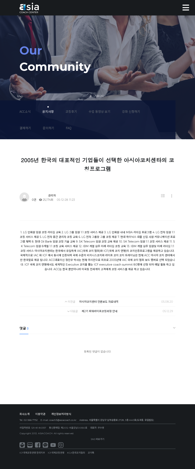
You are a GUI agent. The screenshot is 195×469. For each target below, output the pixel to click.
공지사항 (48, 111)
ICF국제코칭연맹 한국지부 (32, 452)
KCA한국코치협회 (76, 452)
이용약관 (40, 414)
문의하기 (48, 128)
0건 (33, 200)
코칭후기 (71, 111)
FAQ (68, 128)
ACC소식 (25, 111)
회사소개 (25, 414)
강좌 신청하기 (131, 111)
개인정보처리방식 (61, 414)
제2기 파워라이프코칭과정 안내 (99, 311)
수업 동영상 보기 (99, 111)
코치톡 (91, 452)
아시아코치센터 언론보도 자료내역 (98, 301)
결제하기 (25, 128)
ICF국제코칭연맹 (56, 452)
